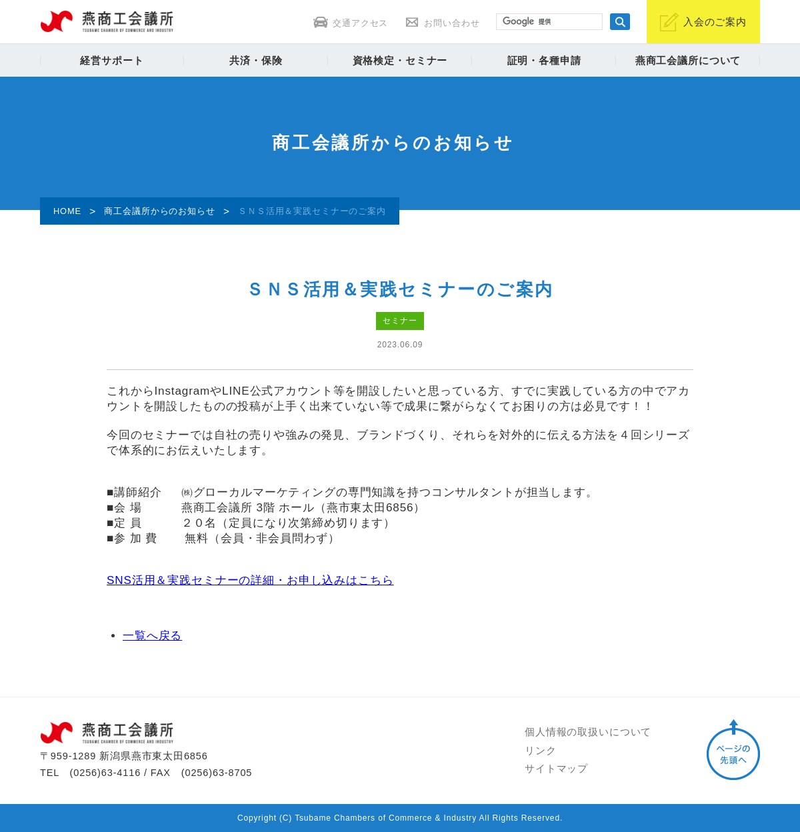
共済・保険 (255, 60)
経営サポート (111, 60)
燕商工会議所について (688, 60)
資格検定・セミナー (400, 60)
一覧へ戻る (152, 635)
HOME (67, 211)
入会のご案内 (703, 22)
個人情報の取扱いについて (588, 732)
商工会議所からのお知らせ (159, 211)
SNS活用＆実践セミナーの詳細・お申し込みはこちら (250, 580)
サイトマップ (556, 768)
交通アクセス (350, 23)
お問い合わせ (442, 23)
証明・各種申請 (544, 60)
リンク (541, 750)
